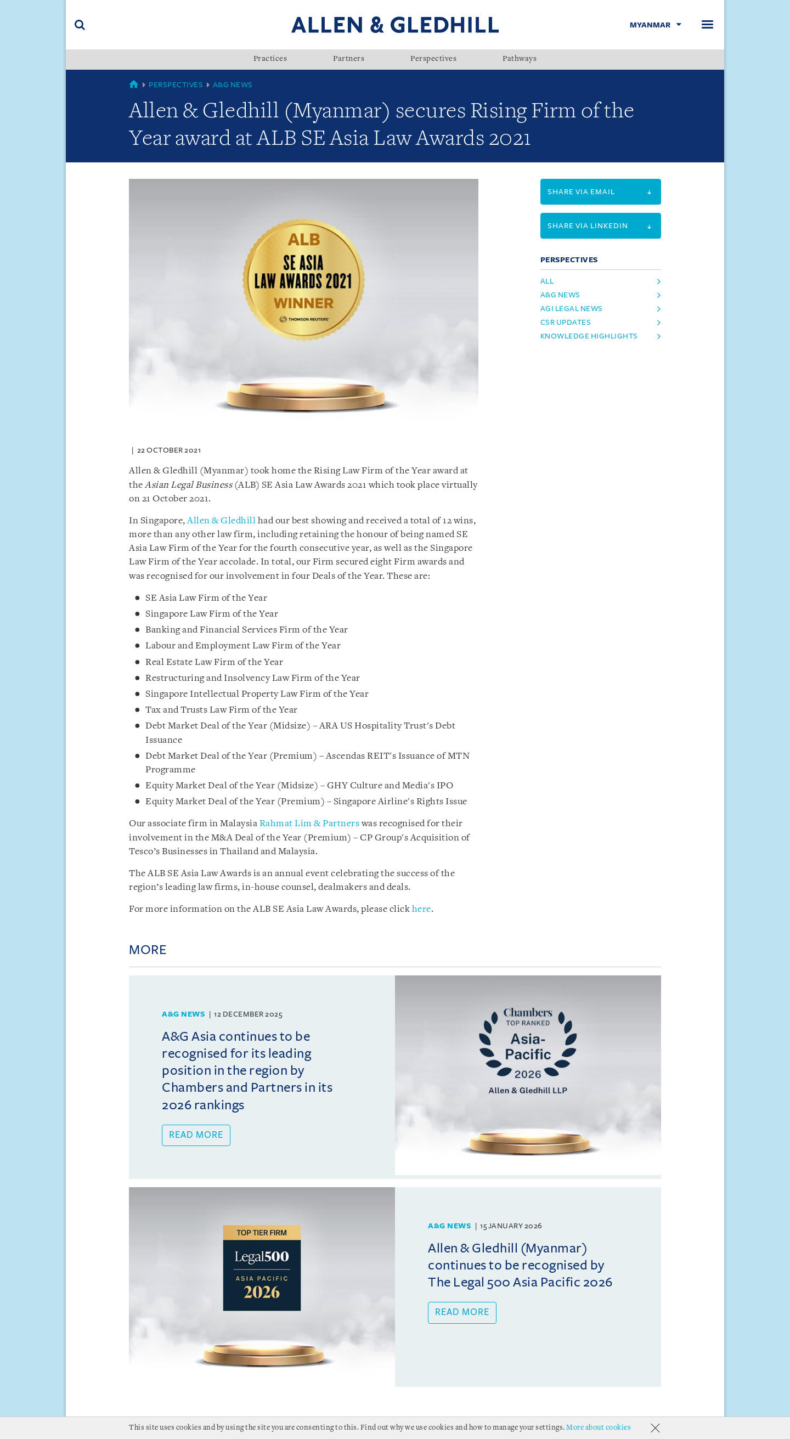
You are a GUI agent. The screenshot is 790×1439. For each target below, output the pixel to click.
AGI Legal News (571, 308)
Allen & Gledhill (221, 521)
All (547, 281)
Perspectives (433, 59)
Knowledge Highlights (589, 336)
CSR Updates (565, 322)
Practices (270, 59)
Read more (196, 1135)
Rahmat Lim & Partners (309, 823)
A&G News (233, 85)
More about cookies (598, 1427)
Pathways (520, 59)
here (421, 909)
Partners (348, 59)
